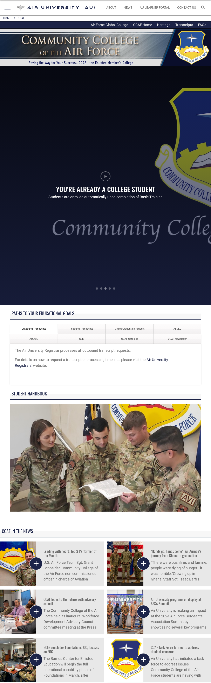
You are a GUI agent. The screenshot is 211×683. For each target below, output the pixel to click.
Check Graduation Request (129, 328)
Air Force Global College (109, 25)
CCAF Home (142, 25)
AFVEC (177, 328)
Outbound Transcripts (34, 328)
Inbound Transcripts (81, 328)
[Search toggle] (203, 7)
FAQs (202, 25)
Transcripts (184, 25)
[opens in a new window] (154, 8)
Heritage (163, 25)
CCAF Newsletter (177, 338)
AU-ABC (33, 338)
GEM (81, 338)
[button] (6, 7)
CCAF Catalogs (129, 338)
